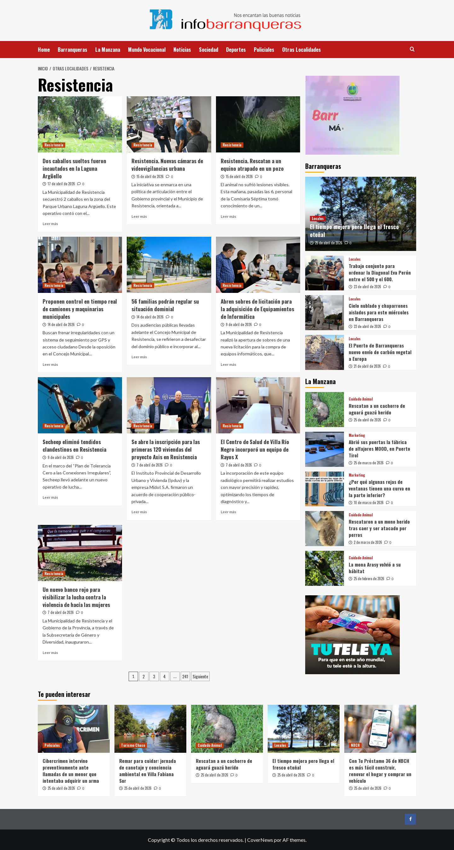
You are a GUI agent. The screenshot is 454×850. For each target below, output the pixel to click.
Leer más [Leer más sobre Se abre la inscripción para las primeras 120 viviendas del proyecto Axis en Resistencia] (139, 511)
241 (185, 676)
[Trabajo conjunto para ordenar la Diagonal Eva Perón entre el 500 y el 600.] (324, 273)
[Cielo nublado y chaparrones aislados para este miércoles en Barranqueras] (324, 312)
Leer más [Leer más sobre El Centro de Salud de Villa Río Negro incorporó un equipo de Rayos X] (228, 511)
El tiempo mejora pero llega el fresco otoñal (354, 231)
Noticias (182, 49)
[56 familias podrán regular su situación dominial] (169, 265)
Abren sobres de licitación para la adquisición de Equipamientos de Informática (257, 308)
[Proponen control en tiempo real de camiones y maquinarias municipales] (80, 265)
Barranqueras (72, 49)
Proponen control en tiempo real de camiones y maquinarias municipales (80, 308)
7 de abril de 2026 (150, 464)
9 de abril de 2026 (239, 324)
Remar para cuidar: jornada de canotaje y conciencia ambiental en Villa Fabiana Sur (147, 770)
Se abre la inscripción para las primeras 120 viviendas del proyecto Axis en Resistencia (165, 449)
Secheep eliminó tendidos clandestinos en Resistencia (74, 445)
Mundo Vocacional (147, 49)
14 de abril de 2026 (61, 324)
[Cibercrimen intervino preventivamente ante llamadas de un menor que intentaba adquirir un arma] (74, 729)
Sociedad (208, 49)
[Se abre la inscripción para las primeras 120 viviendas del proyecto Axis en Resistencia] (169, 405)
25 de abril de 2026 (328, 242)
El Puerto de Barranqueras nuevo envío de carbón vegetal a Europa (380, 352)
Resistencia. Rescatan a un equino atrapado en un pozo (252, 164)
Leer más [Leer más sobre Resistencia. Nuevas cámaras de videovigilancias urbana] (139, 216)
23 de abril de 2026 (367, 286)
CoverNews (260, 840)
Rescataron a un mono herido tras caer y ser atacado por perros (379, 528)
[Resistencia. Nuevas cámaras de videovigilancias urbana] (169, 124)
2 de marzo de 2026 (368, 542)
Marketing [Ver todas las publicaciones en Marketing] (357, 435)
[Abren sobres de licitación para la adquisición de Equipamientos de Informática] (258, 265)
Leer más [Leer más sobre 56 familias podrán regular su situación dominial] (139, 356)
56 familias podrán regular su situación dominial (165, 305)
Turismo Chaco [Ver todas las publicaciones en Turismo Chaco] (133, 745)
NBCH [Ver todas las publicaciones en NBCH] (355, 745)
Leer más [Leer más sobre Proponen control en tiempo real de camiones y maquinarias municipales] (50, 364)
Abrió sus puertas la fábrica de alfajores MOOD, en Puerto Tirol (379, 448)
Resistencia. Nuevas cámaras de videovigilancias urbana (167, 164)
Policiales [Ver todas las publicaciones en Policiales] (52, 745)
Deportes (236, 49)
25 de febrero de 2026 (369, 578)
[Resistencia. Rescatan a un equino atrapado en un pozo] (258, 124)
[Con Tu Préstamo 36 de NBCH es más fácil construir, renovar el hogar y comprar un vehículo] (380, 729)
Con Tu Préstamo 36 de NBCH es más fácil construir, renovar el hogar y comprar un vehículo (380, 770)
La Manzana (107, 49)
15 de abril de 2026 (150, 176)
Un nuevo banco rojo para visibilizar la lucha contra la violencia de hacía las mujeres (76, 597)
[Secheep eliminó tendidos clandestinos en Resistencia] (80, 405)
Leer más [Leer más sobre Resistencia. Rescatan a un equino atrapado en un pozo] (228, 216)
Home (44, 49)
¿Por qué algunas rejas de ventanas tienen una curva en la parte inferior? (379, 488)
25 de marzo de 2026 (369, 462)
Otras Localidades (301, 49)
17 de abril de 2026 (61, 183)
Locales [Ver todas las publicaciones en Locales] (318, 218)
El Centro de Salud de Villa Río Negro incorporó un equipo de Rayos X (255, 449)
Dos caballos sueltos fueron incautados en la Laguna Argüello (74, 168)
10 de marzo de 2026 (369, 502)
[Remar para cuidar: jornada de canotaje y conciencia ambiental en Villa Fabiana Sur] (150, 729)
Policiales (264, 49)
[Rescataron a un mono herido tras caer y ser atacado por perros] (324, 528)
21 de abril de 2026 (367, 366)
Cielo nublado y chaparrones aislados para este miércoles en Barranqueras (379, 312)
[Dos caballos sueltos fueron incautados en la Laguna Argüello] (80, 124)
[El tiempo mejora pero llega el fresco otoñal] (304, 729)
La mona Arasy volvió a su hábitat (375, 567)
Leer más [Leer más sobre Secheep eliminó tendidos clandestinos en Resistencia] (50, 497)
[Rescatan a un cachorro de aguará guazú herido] (324, 409)
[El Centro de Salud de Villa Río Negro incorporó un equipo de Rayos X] (258, 405)
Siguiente (200, 676)
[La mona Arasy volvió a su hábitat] (324, 568)
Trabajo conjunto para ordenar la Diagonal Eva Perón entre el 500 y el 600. (380, 272)
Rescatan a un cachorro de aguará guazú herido (377, 409)
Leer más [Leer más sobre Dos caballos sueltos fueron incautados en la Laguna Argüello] (50, 223)
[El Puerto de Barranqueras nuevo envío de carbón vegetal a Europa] (324, 352)
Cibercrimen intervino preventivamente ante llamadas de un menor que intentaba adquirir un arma (71, 770)
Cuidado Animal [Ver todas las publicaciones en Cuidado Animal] (361, 399)
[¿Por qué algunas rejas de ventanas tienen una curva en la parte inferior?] (324, 489)
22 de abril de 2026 (367, 326)
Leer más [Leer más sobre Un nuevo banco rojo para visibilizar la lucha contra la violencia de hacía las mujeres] (50, 652)
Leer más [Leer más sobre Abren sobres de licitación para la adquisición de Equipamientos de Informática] (228, 364)
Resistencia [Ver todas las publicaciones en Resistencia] (53, 144)
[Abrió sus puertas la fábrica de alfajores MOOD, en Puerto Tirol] (324, 449)
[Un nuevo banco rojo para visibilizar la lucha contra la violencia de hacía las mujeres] (80, 553)
